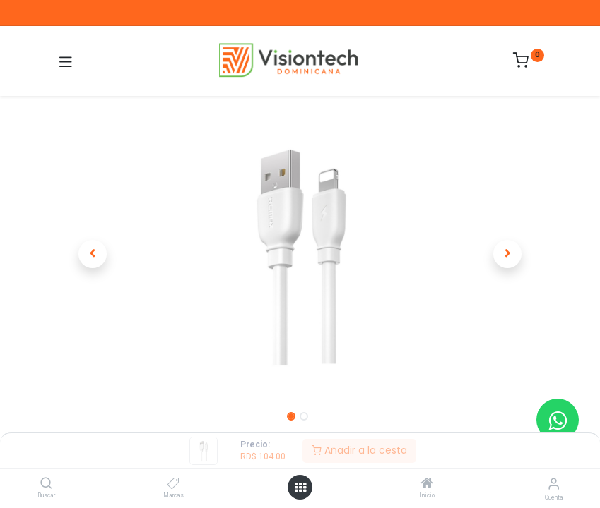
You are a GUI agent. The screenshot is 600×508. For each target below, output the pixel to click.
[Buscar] (46, 484)
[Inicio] (426, 484)
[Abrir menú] (300, 487)
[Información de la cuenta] (553, 484)
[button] (93, 254)
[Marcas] (173, 484)
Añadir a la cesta (359, 450)
